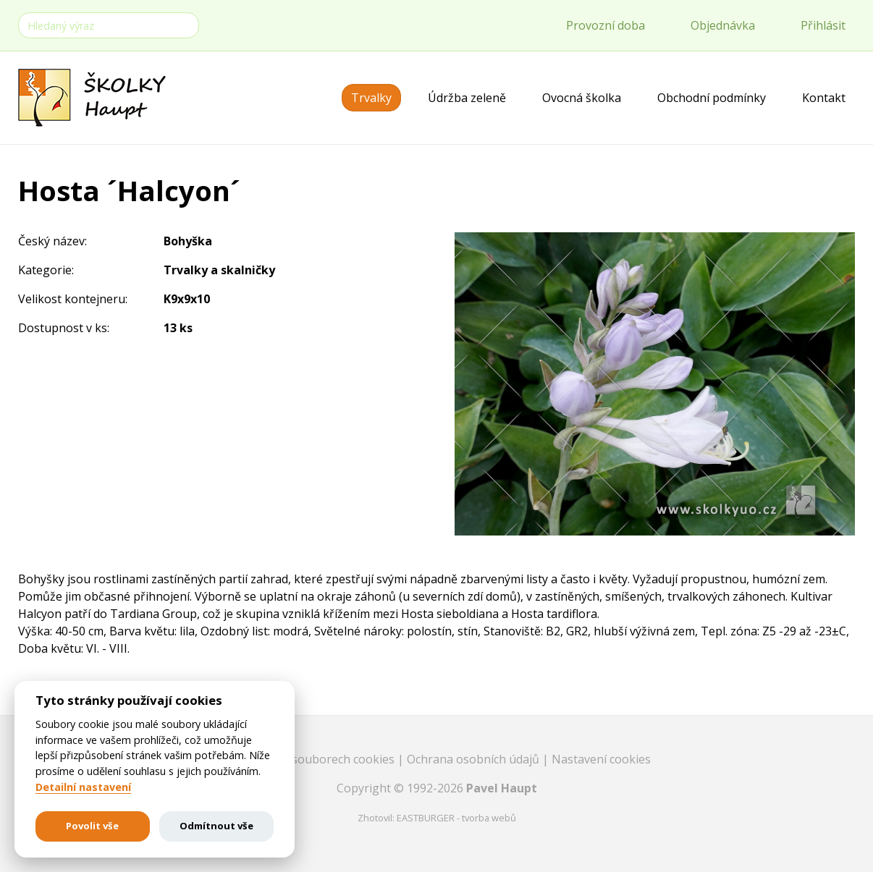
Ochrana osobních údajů (474, 759)
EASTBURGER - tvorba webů (456, 817)
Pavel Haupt (501, 788)
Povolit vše (92, 825)
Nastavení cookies (601, 759)
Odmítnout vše (216, 825)
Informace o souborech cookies (310, 759)
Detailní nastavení (83, 787)
